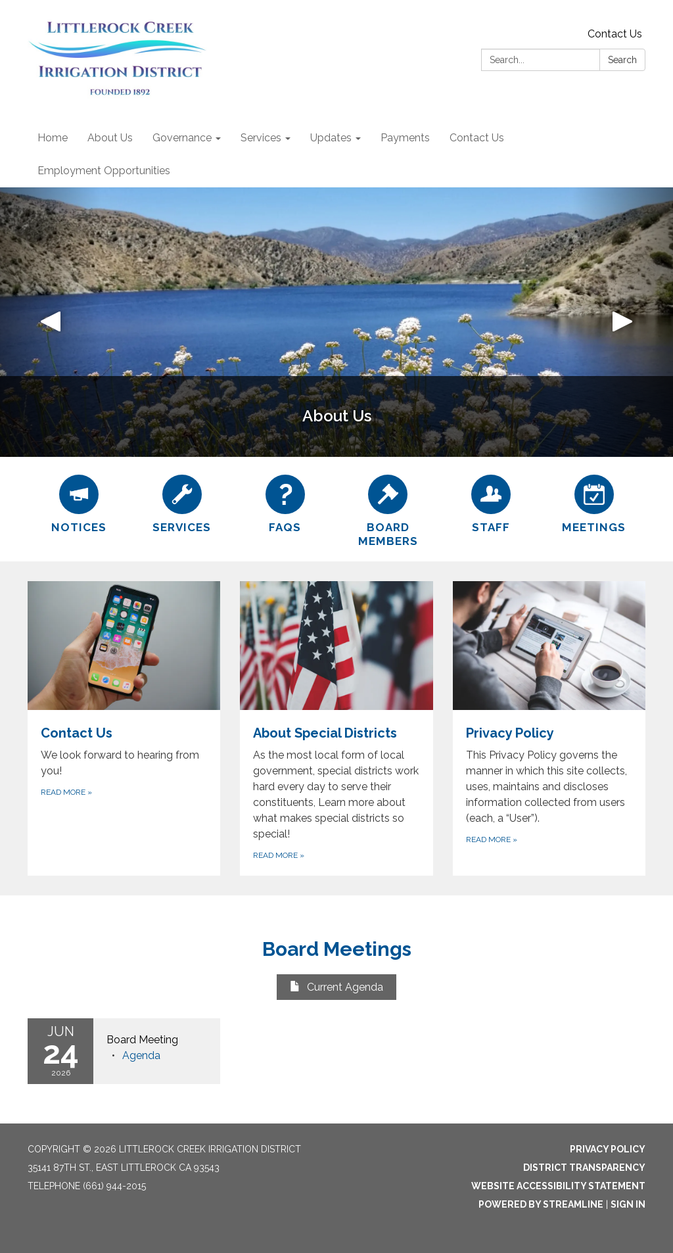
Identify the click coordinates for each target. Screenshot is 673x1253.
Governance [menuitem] (182, 137)
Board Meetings (336, 948)
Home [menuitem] (52, 137)
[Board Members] (388, 509)
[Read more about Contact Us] (124, 728)
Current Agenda (336, 987)
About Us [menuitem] (110, 137)
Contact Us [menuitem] (477, 137)
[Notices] (79, 502)
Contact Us (615, 34)
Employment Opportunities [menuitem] (103, 170)
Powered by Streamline (540, 1204)
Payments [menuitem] (405, 137)
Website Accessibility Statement (558, 1186)
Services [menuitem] (261, 137)
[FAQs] (285, 502)
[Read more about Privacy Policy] (549, 728)
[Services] (182, 502)
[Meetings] (594, 502)
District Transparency (584, 1167)
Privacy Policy (607, 1149)
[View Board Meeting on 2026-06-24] (156, 1040)
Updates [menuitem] (331, 137)
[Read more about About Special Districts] (336, 728)
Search (622, 60)
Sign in (628, 1204)
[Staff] (491, 502)
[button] (50, 322)
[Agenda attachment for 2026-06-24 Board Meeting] (141, 1055)
